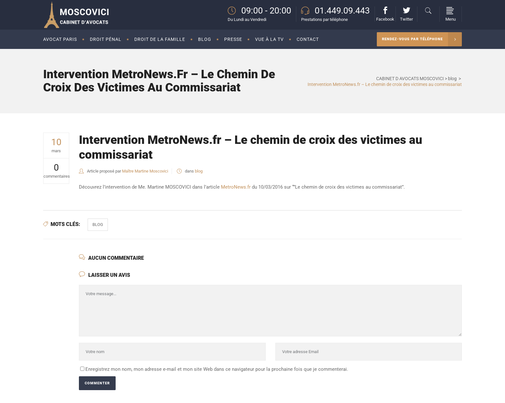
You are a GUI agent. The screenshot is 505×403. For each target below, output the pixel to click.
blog (452, 78)
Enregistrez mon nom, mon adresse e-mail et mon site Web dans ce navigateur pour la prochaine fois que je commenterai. (216, 369)
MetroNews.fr (236, 187)
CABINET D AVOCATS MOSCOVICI (410, 78)
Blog (97, 224)
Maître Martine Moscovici (145, 171)
